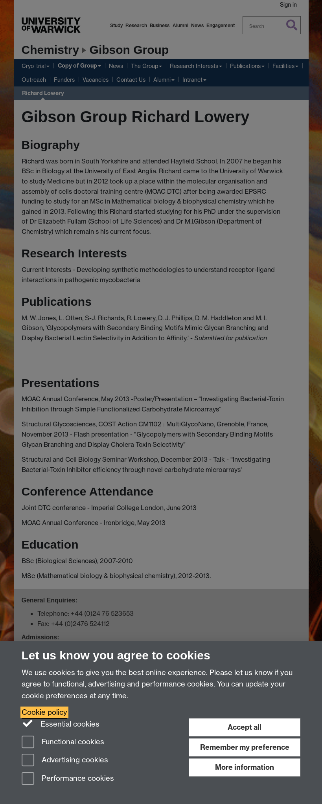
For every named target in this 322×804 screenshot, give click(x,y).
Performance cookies (68, 779)
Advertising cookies (65, 760)
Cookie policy (44, 712)
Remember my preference (244, 747)
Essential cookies (61, 723)
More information (244, 767)
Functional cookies (63, 742)
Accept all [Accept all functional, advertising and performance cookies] (244, 727)
